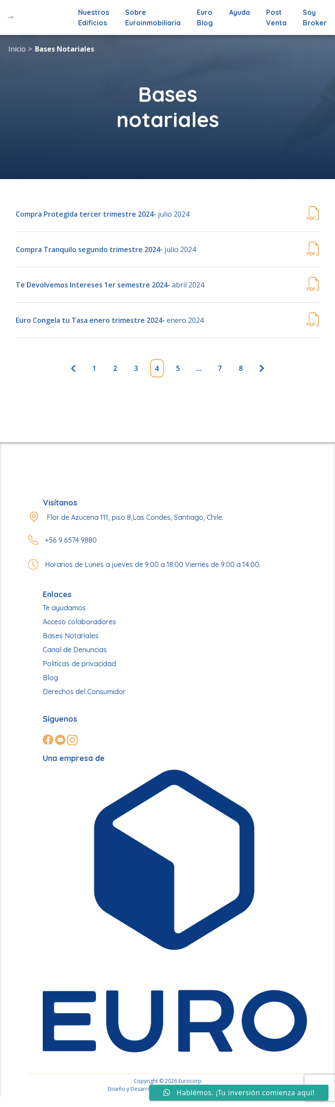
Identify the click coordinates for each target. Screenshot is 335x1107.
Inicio (17, 49)
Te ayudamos (64, 607)
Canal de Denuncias (75, 649)
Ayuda (239, 12)
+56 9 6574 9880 (71, 540)
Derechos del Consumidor (84, 691)
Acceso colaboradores (79, 621)
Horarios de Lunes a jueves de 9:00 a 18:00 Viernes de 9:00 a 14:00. (152, 564)
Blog (50, 677)
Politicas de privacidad (79, 663)
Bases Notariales (64, 49)
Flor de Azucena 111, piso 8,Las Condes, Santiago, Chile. (135, 517)
